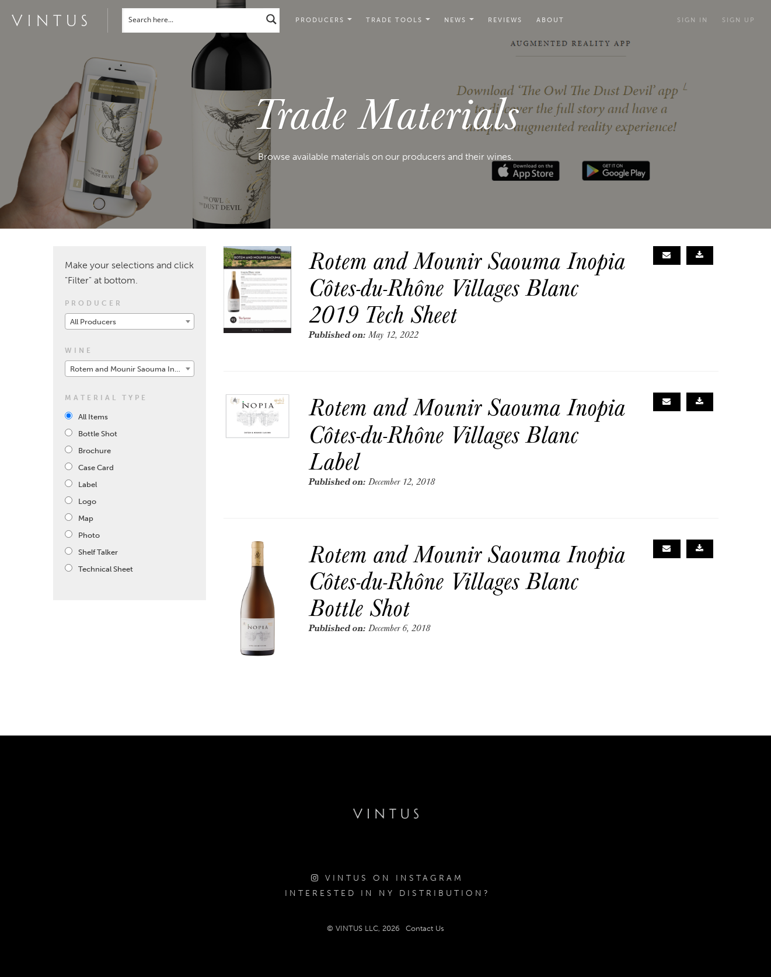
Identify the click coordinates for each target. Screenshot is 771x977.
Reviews (505, 20)
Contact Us (425, 928)
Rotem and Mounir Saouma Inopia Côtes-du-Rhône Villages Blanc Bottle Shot (467, 580)
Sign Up (738, 20)
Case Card (96, 467)
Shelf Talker (98, 552)
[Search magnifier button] (271, 19)
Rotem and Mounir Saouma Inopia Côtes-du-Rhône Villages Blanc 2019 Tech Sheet (467, 286)
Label (87, 484)
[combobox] (130, 321)
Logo (87, 501)
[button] (398, 20)
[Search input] (193, 19)
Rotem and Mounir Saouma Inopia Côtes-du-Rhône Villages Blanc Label (467, 433)
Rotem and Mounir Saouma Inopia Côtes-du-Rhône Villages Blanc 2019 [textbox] (132, 369)
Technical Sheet (105, 569)
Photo (89, 535)
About (550, 20)
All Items (93, 416)
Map (85, 518)
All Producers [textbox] (93, 321)
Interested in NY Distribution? (387, 893)
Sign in (692, 20)
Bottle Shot (97, 433)
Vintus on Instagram (387, 878)
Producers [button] (323, 20)
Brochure (94, 450)
